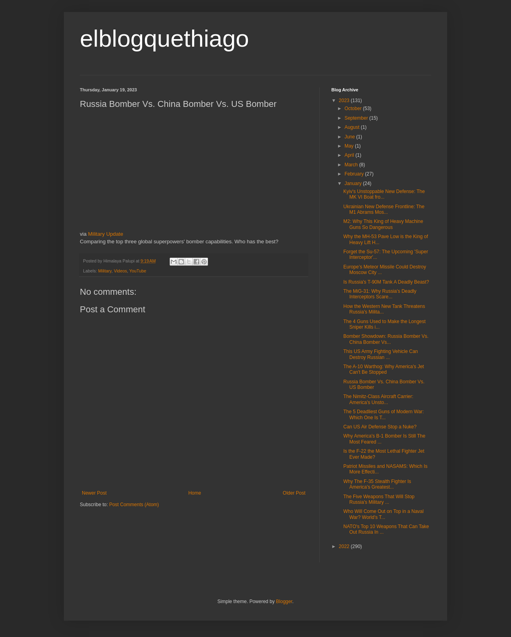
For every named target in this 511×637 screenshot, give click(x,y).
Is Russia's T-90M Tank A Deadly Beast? (386, 282)
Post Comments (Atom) (134, 504)
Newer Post (94, 493)
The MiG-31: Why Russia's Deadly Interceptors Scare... (379, 294)
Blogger (284, 601)
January (354, 183)
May (350, 146)
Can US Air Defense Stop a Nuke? (379, 427)
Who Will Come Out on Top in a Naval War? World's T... (383, 514)
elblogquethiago (164, 38)
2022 (345, 546)
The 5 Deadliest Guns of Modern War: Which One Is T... (383, 414)
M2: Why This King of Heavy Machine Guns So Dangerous (383, 224)
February (355, 174)
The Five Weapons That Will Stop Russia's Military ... (378, 499)
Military (104, 270)
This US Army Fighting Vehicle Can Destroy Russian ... (380, 354)
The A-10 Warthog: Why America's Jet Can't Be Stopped (383, 369)
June (350, 137)
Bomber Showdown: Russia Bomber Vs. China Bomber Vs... (385, 339)
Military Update (105, 234)
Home (194, 493)
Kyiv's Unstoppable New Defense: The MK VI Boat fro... (384, 194)
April (350, 155)
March (352, 165)
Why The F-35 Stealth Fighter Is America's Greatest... (377, 484)
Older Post (294, 493)
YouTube (137, 270)
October (354, 108)
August (353, 127)
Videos (120, 270)
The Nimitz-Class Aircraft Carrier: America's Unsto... (378, 399)
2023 (345, 100)
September (357, 118)
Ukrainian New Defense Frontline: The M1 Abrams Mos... (383, 209)
